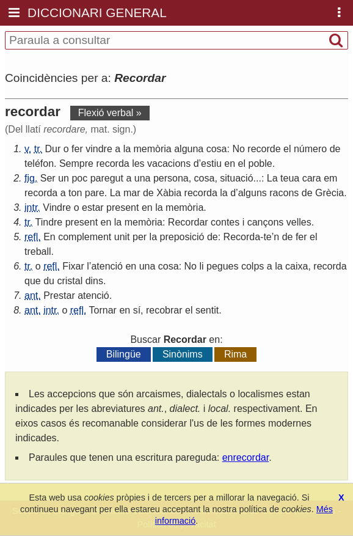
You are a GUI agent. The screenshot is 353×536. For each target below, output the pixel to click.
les (138, 163)
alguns (252, 193)
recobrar (164, 310)
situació (236, 178)
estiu (211, 163)
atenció (107, 266)
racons (284, 193)
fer (77, 149)
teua (289, 178)
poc (79, 178)
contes (225, 222)
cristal (69, 281)
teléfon (39, 163)
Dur (53, 149)
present (122, 207)
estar (93, 207)
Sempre (76, 163)
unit (122, 237)
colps (252, 266)
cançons (265, 222)
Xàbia (168, 193)
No (238, 149)
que (32, 281)
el (287, 149)
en (229, 163)
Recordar (188, 222)
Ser (48, 178)
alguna (188, 149)
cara (311, 178)
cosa (216, 149)
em (330, 178)
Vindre (57, 207)
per (140, 237)
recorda (112, 163)
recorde (263, 149)
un (63, 178)
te (267, 237)
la (127, 149)
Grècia (329, 193)
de (335, 149)
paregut (106, 178)
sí (136, 310)
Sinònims (182, 354)
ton (75, 193)
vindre (99, 149)
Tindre (49, 222)
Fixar (73, 266)
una (142, 178)
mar (131, 193)
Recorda (242, 237)
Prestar (59, 295)
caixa (296, 266)
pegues (222, 266)
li (201, 266)
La (272, 178)
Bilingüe (123, 354)
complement (84, 237)
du (48, 281)
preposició (182, 237)
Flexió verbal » (110, 113)
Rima (235, 354)
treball (37, 251)
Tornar (103, 310)
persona (171, 178)
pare (94, 193)
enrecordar (245, 457)
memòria (153, 149)
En (49, 237)
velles (298, 222)
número (310, 149)
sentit (207, 310)
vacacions (169, 163)
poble (260, 163)
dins (94, 281)
